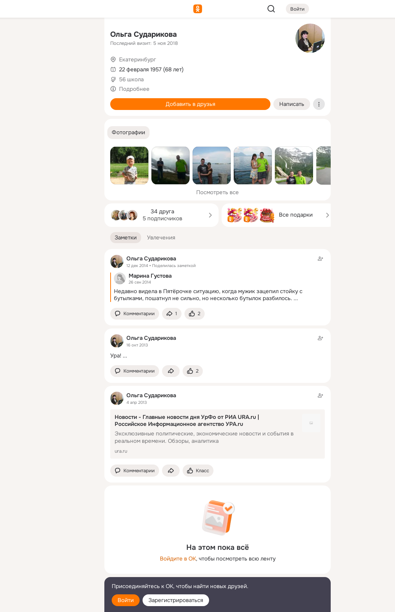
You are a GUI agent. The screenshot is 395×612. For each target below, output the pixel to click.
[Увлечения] (50, 35)
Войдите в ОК (178, 558)
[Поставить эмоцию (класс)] (194, 314)
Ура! (115, 355)
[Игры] (82, 100)
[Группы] (82, 35)
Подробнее (134, 89)
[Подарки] (17, 100)
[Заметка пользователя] (217, 346)
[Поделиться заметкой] (172, 314)
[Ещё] (50, 555)
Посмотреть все (217, 192)
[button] (128, 132)
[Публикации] (17, 67)
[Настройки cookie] (50, 602)
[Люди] (50, 67)
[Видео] (82, 67)
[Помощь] (17, 132)
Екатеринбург (137, 59)
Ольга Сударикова (143, 34)
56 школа (131, 79)
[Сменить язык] (50, 571)
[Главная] (17, 35)
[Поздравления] (50, 100)
